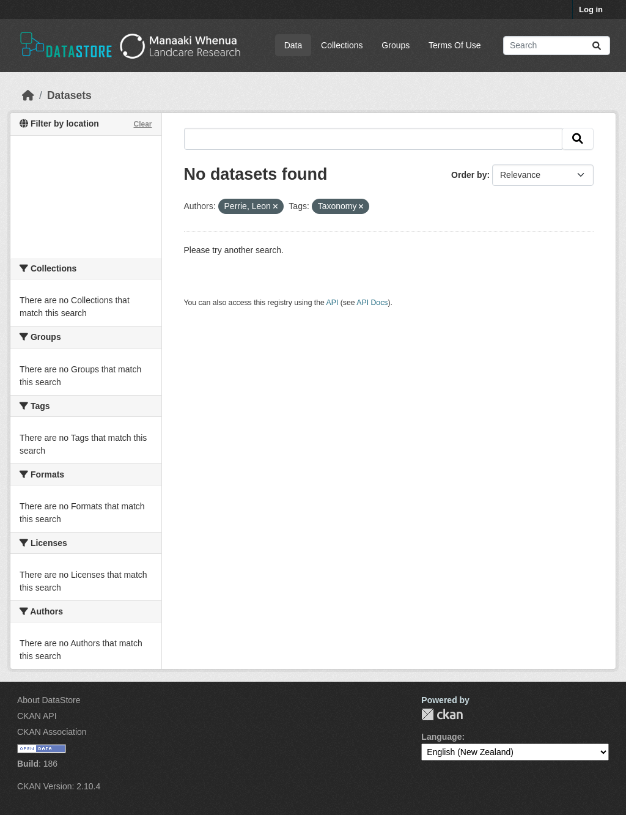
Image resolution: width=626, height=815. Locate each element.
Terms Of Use (455, 45)
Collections (342, 45)
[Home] (28, 95)
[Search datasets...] (556, 45)
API (332, 302)
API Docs (372, 302)
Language (441, 737)
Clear (142, 124)
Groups (395, 45)
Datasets (69, 95)
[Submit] (596, 45)
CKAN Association (52, 732)
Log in (591, 9)
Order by (469, 175)
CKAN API (37, 716)
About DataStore (49, 700)
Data (293, 45)
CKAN (442, 714)
